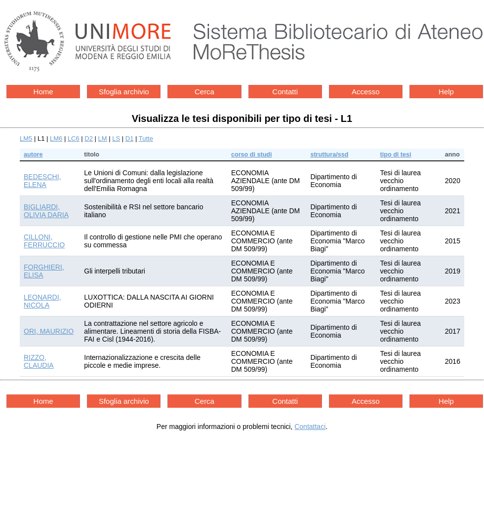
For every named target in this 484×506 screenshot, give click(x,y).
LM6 (56, 138)
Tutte (146, 138)
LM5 (26, 138)
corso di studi (251, 154)
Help (446, 91)
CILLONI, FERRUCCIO (44, 241)
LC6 (74, 138)
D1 (129, 138)
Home (43, 91)
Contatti (285, 91)
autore (33, 154)
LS (116, 138)
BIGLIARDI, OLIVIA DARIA (46, 211)
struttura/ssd (329, 154)
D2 (88, 138)
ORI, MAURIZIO (49, 331)
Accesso (366, 91)
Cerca (204, 91)
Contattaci (309, 426)
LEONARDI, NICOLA (42, 301)
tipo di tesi (395, 154)
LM (102, 138)
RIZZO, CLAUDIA (39, 361)
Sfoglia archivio (124, 91)
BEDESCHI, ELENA (42, 181)
